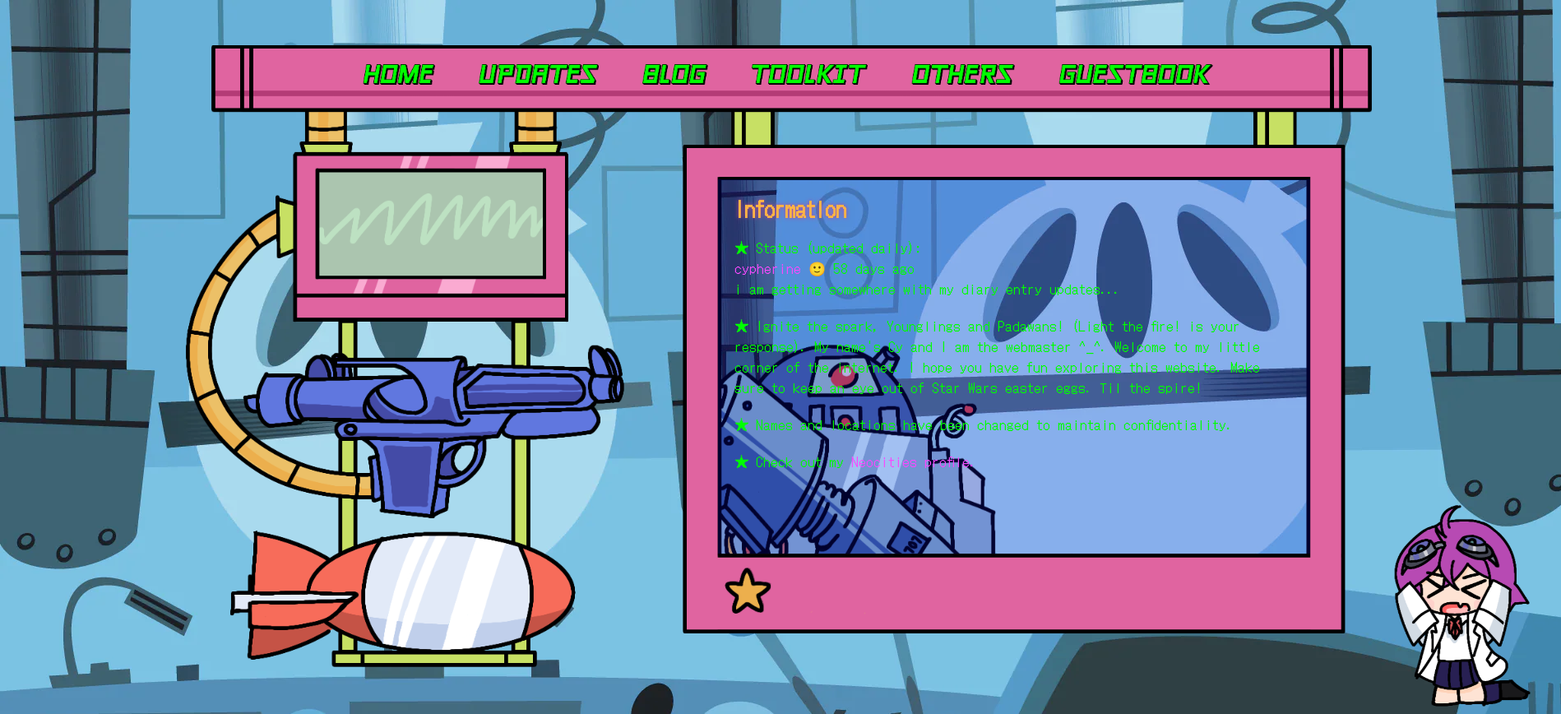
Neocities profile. (913, 461)
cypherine (767, 267)
